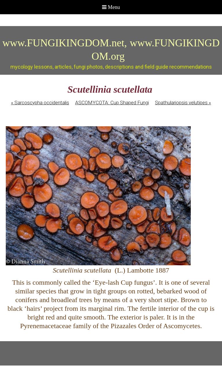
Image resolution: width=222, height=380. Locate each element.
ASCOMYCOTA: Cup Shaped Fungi (112, 102)
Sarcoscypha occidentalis (40, 102)
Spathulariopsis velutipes (183, 102)
